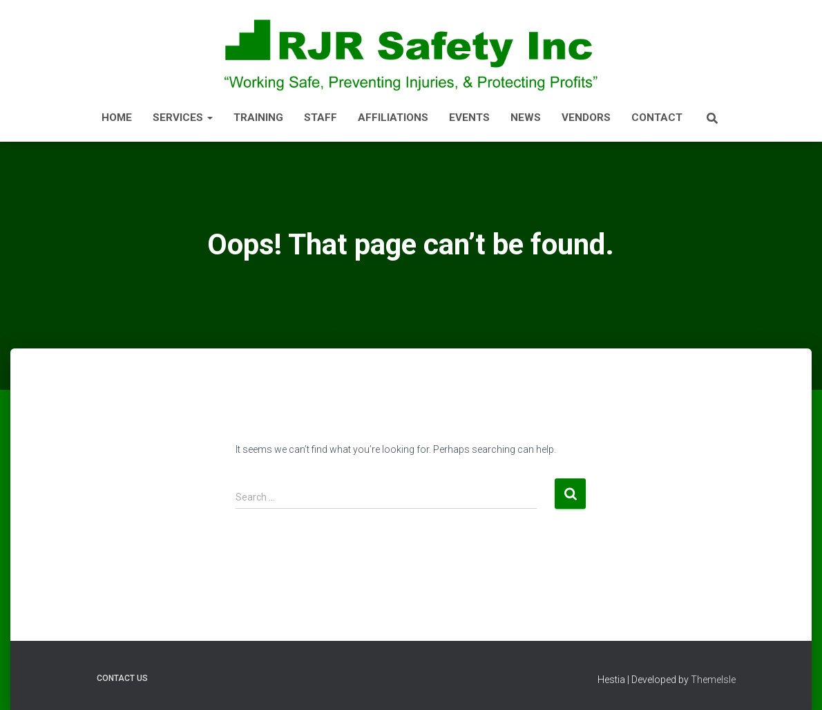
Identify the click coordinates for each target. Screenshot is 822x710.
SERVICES (183, 117)
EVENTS (469, 117)
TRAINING (258, 117)
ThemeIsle (713, 679)
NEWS (525, 117)
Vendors (586, 117)
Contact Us (122, 678)
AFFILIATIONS (393, 117)
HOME (117, 117)
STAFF (320, 117)
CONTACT (656, 117)
